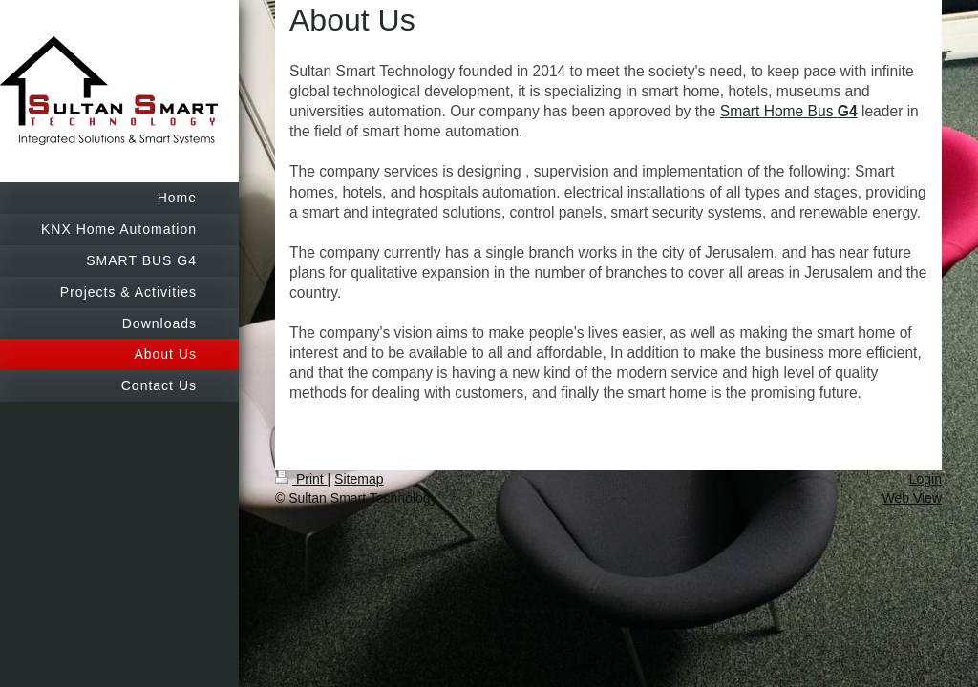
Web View (912, 498)
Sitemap (358, 479)
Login (925, 479)
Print (301, 479)
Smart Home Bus (789, 111)
